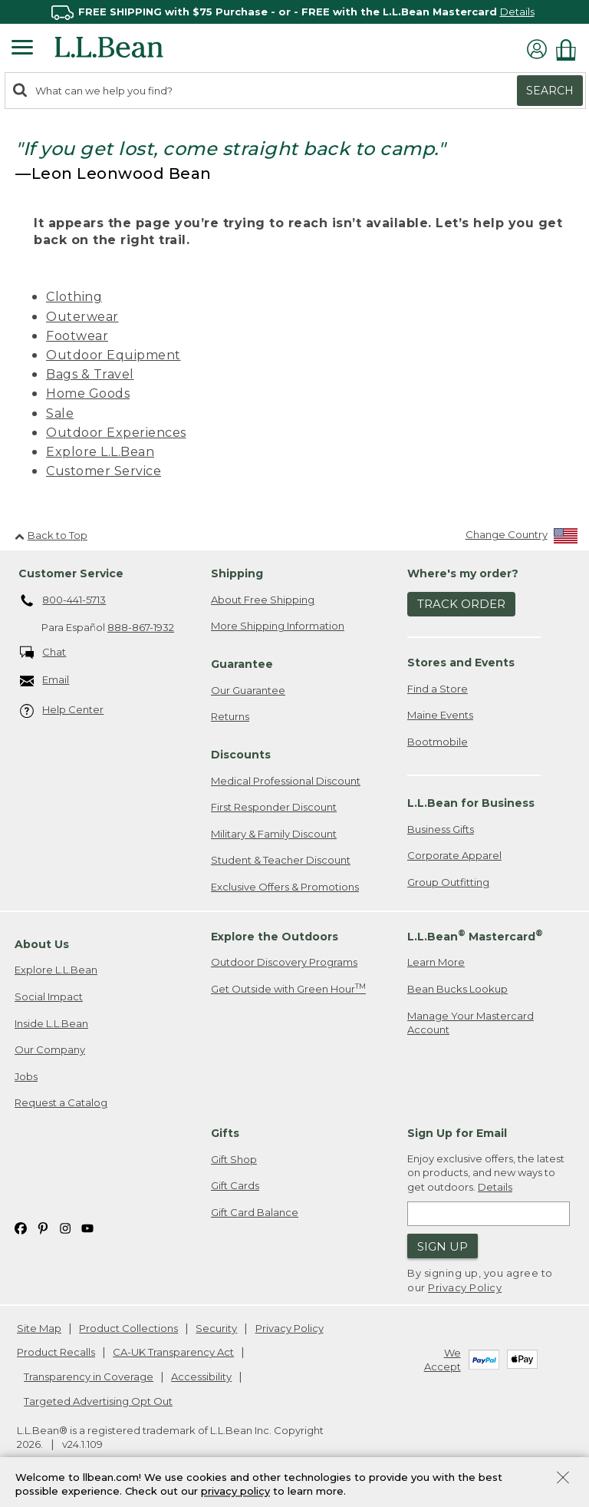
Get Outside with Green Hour (288, 988)
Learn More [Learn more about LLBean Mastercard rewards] (436, 962)
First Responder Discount (274, 807)
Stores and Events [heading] (461, 662)
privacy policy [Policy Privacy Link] (235, 1492)
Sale (60, 413)
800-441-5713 (63, 601)
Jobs (26, 1076)
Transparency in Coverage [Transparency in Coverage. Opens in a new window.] (88, 1376)
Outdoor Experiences (116, 432)
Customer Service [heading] (70, 573)
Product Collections (128, 1328)
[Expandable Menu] (22, 49)
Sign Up (442, 1246)
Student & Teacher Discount (280, 860)
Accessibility (201, 1376)
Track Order (461, 604)
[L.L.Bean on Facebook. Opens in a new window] (21, 1227)
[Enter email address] (488, 1213)
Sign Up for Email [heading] (457, 1133)
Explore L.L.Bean (100, 451)
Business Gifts (440, 829)
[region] (294, 12)
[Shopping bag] (570, 49)
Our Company (50, 1049)
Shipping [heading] (237, 573)
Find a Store (437, 688)
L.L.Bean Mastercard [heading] (475, 935)
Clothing (74, 296)
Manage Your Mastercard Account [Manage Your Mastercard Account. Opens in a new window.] (470, 1023)
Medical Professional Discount (285, 781)
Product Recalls (56, 1352)
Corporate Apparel (454, 855)
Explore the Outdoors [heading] (274, 937)
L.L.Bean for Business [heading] (471, 803)
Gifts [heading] (225, 1133)
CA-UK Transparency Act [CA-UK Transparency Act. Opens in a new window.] (173, 1352)
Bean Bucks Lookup (457, 989)
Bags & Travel (90, 374)
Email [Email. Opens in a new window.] (45, 680)
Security (216, 1328)
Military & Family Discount (274, 834)
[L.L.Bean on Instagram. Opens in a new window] (65, 1227)
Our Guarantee (248, 690)
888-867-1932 (140, 627)
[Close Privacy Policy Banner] (563, 1479)
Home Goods (88, 393)
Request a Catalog (61, 1102)
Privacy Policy (465, 1287)
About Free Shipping (262, 599)
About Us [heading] (42, 944)
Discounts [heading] (241, 755)
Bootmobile (437, 741)
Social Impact (49, 996)
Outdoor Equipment (113, 355)
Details (517, 11)
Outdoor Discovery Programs (284, 962)
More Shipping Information (277, 626)
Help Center (62, 710)
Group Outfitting (448, 882)
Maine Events (440, 715)
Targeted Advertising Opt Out (98, 1401)
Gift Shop (234, 1159)
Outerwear (82, 316)
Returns (230, 716)
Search (550, 90)
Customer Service (103, 471)
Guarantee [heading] (242, 664)
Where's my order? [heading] (462, 573)
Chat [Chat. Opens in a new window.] (43, 653)
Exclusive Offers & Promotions (285, 887)
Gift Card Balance (254, 1212)
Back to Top (51, 535)
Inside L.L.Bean (51, 1023)
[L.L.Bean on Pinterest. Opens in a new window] (43, 1227)
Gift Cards (235, 1185)
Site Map (39, 1328)
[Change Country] (522, 538)
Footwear (77, 336)
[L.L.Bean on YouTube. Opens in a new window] (87, 1227)
